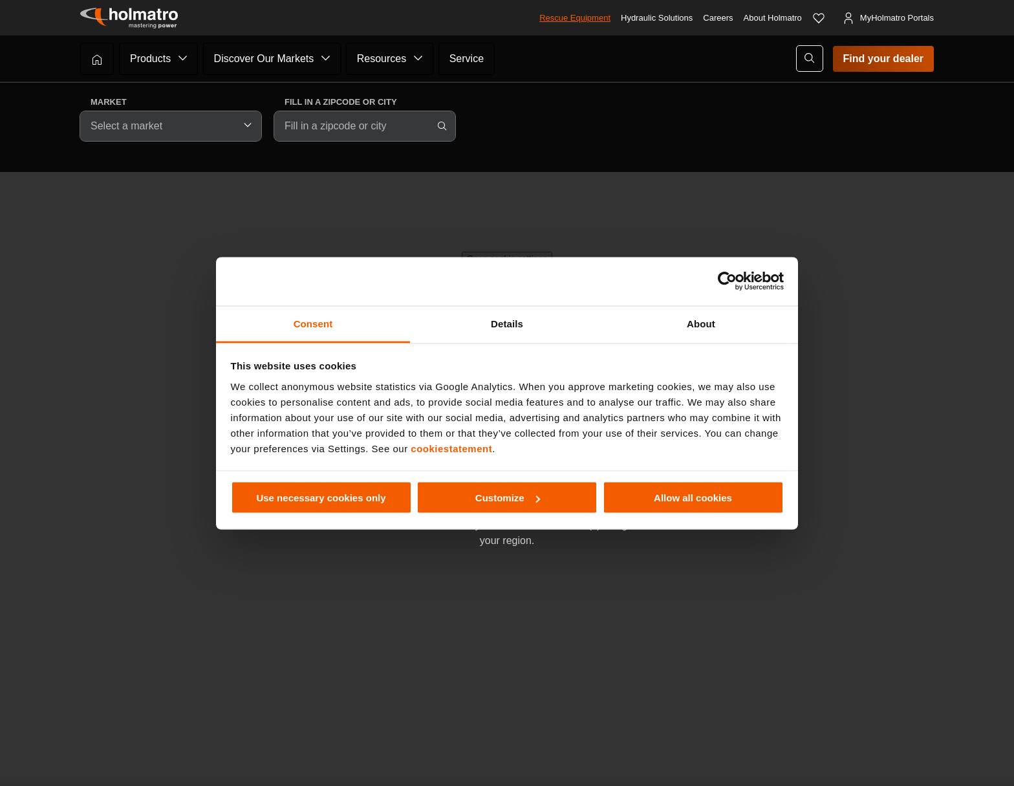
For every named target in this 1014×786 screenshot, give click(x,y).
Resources (381, 58)
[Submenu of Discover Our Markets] (326, 58)
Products (150, 58)
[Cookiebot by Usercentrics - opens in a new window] (727, 281)
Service (466, 58)
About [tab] (701, 323)
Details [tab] (507, 323)
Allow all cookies (693, 497)
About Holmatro (773, 18)
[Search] (442, 126)
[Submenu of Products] (183, 58)
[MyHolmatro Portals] (888, 18)
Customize (507, 497)
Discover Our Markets (264, 58)
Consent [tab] (313, 323)
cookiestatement (451, 447)
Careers (718, 18)
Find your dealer (883, 58)
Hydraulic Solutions (657, 18)
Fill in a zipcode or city (341, 102)
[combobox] (170, 126)
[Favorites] (818, 18)
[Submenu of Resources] (418, 58)
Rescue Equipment (574, 18)
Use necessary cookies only (320, 497)
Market (109, 102)
